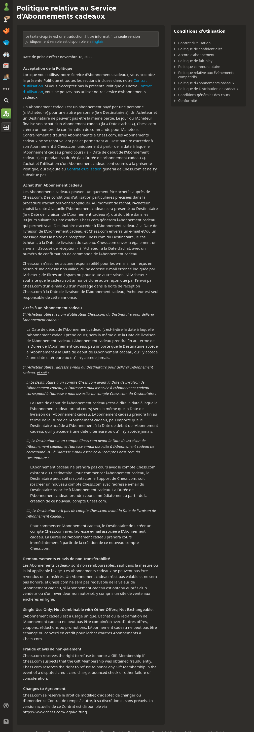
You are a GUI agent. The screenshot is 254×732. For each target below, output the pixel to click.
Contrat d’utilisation (84, 168)
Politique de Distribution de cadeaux (208, 88)
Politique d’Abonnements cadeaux (206, 83)
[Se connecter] (6, 127)
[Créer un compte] (6, 113)
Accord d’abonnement (196, 54)
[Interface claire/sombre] (6, 714)
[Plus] (6, 89)
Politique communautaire (199, 66)
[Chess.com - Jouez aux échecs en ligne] (6, 7)
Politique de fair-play (195, 60)
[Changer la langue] (6, 706)
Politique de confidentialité (200, 49)
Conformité (187, 100)
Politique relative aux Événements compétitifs (206, 75)
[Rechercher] (6, 100)
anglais (97, 41)
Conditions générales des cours (204, 94)
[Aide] (6, 722)
